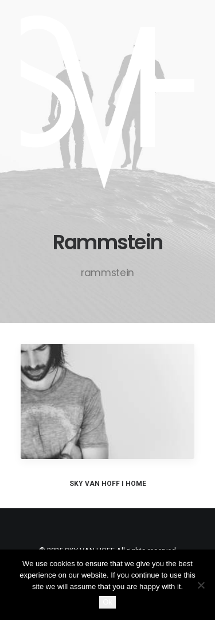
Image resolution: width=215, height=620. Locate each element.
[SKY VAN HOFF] (107, 102)
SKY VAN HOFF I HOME (107, 484)
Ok (107, 602)
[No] (200, 585)
